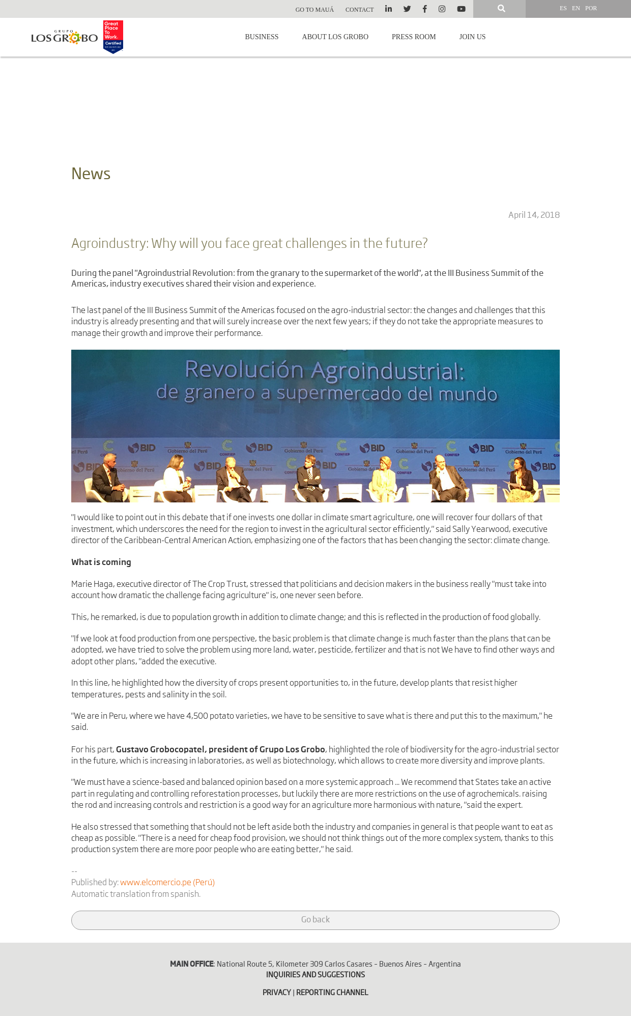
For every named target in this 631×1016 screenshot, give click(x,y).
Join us (473, 37)
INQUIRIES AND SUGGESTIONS (315, 975)
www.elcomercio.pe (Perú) (167, 883)
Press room (414, 37)
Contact (360, 9)
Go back (315, 920)
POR (591, 8)
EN (576, 8)
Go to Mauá (315, 9)
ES (563, 8)
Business (261, 37)
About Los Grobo (335, 37)
